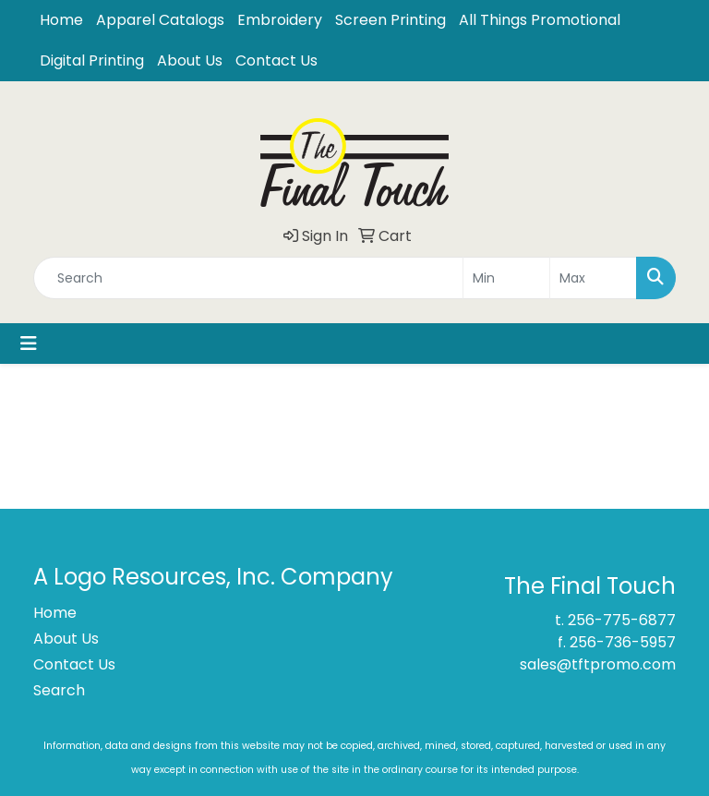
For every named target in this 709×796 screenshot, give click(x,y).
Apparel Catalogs (160, 19)
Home (61, 19)
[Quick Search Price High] (593, 278)
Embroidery (279, 19)
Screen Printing (390, 19)
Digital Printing (92, 60)
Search (59, 690)
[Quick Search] (248, 278)
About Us (189, 60)
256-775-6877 (622, 620)
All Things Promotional (539, 19)
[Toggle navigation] (28, 343)
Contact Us (276, 60)
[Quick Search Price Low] (506, 278)
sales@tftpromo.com (598, 664)
